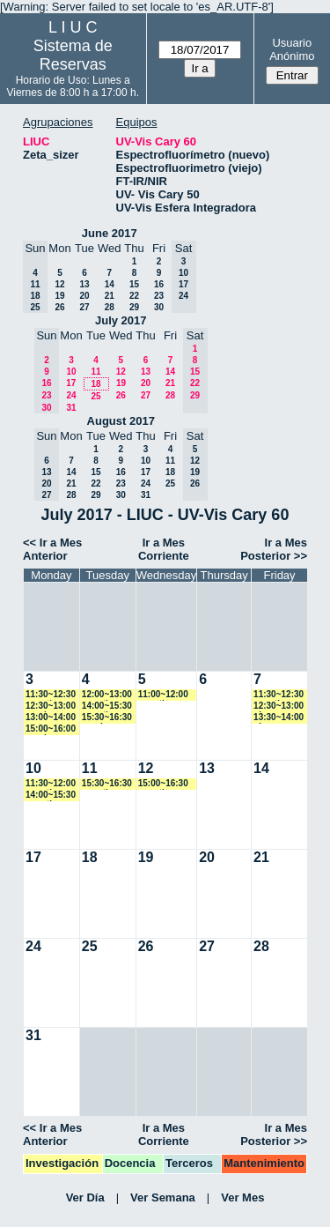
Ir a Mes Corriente (163, 549)
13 (84, 284)
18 (95, 384)
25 (95, 396)
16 (159, 284)
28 (109, 307)
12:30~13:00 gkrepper (278, 706)
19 (59, 296)
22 (134, 296)
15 (134, 284)
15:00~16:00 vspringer (51, 729)
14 (109, 284)
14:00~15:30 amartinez (107, 706)
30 (159, 307)
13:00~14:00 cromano (51, 718)
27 (84, 307)
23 (159, 296)
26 (59, 307)
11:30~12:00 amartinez (51, 784)
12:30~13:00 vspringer (51, 706)
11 (95, 371)
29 (134, 307)
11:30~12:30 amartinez (51, 695)
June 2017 (109, 233)
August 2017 (121, 421)
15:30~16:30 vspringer (107, 718)
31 (71, 408)
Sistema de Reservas (73, 55)
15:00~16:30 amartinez (163, 784)
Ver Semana (162, 1197)
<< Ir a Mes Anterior (52, 549)
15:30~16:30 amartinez (107, 784)
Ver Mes (242, 1197)
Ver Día (85, 1197)
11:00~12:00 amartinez (163, 695)
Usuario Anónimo (291, 49)
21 (109, 296)
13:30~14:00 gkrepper (278, 718)
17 (71, 383)
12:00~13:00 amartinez (107, 695)
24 (71, 395)
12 (59, 284)
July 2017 (121, 320)
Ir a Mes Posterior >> (273, 549)
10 (71, 371)
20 (84, 296)
